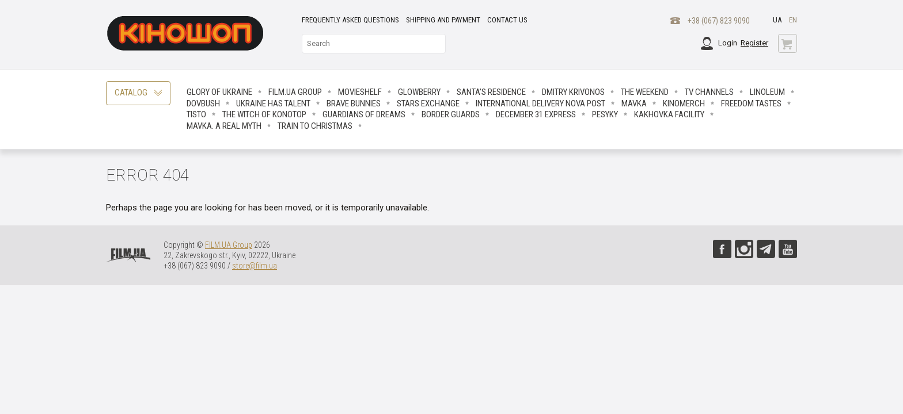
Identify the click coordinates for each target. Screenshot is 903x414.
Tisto (196, 114)
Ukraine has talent (273, 103)
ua (777, 20)
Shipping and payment (443, 20)
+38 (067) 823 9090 (719, 20)
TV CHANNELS (709, 92)
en (793, 20)
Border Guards (451, 114)
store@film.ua (254, 265)
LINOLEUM (767, 92)
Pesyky (605, 114)
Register (754, 43)
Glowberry (419, 92)
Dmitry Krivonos (573, 92)
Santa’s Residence (491, 92)
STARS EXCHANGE (428, 103)
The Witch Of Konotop (264, 114)
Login (727, 43)
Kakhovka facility (669, 114)
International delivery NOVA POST (540, 103)
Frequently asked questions (350, 20)
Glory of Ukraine (219, 92)
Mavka (634, 103)
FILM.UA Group (295, 92)
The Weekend (645, 92)
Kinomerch (684, 103)
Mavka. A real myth (224, 126)
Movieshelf (360, 92)
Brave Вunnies (354, 103)
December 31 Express (536, 114)
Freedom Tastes (751, 103)
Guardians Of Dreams (363, 114)
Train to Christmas (315, 126)
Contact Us (507, 20)
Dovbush (203, 103)
